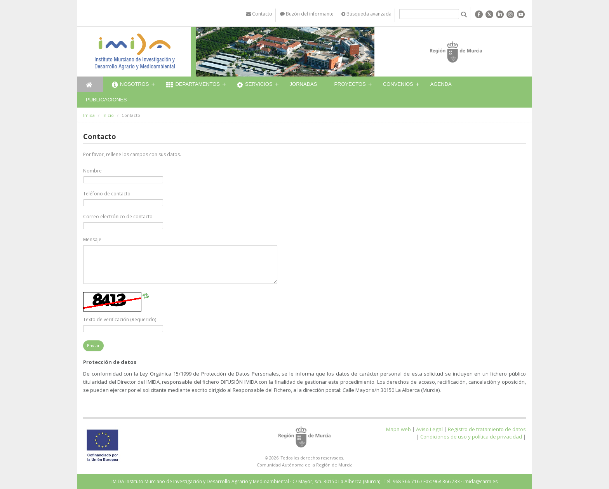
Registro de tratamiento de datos (487, 429)
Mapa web (398, 429)
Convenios (398, 84)
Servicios (255, 85)
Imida (89, 115)
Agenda (441, 84)
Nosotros (130, 85)
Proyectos (349, 84)
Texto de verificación (119, 319)
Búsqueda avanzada (366, 13)
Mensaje (92, 239)
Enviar (93, 345)
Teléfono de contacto (106, 193)
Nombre (92, 170)
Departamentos (193, 85)
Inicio (108, 115)
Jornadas (303, 84)
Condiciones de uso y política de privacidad (471, 436)
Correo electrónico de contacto (118, 216)
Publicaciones (106, 100)
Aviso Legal (429, 429)
